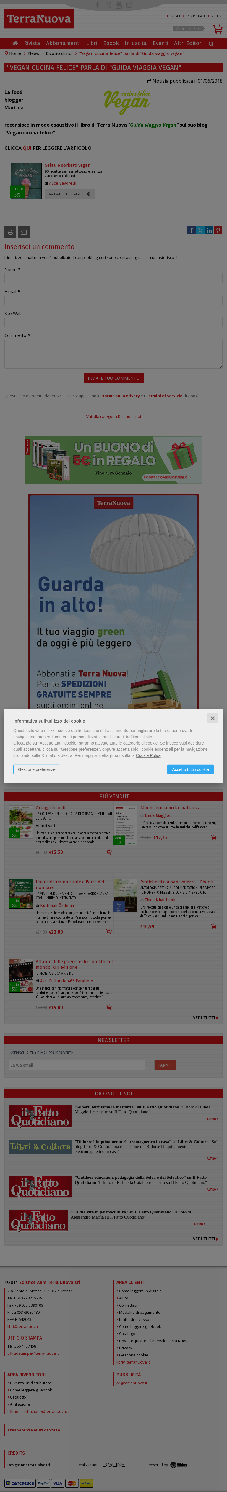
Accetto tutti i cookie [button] (190, 769)
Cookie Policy (148, 755)
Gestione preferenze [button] (37, 769)
